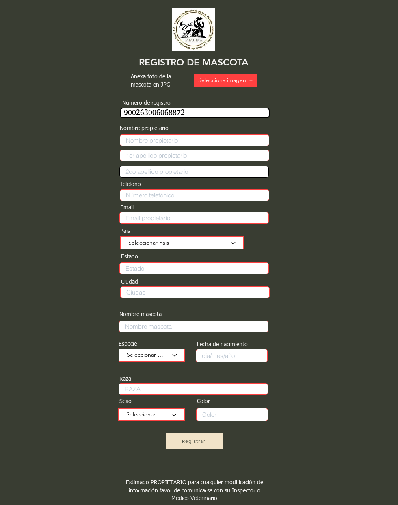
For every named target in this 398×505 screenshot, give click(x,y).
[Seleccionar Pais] (182, 242)
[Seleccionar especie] (152, 355)
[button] (225, 80)
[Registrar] (194, 441)
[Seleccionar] (151, 414)
